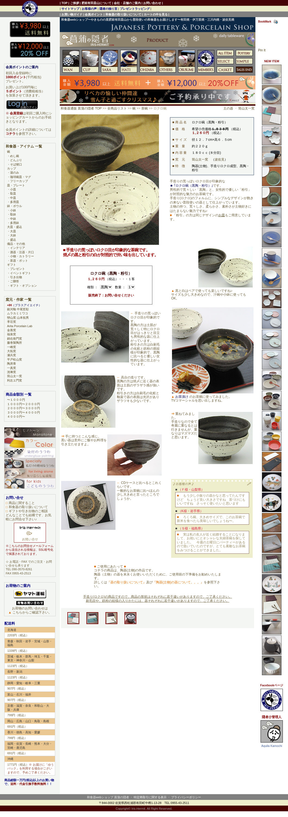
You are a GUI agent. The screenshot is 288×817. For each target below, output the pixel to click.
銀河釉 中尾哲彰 (18, 309)
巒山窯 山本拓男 (18, 317)
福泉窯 (11, 334)
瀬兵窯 (11, 355)
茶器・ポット (19, 260)
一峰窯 (11, 347)
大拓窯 (11, 351)
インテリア (17, 247)
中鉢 (13, 218)
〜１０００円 (16, 399)
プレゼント (17, 268)
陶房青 (11, 363)
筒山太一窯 (246, 108)
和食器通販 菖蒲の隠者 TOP (81, 108)
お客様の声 (89, 8)
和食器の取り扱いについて (123, 14)
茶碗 (144, 108)
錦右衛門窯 (14, 338)
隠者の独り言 (108, 8)
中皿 (13, 197)
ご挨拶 (74, 3)
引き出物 (16, 277)
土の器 (228, 108)
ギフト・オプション (23, 285)
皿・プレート (16, 185)
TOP (64, 3)
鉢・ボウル (14, 206)
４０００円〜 (16, 416)
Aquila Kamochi (271, 745)
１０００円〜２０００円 (23, 404)
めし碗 (14, 156)
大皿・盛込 (14, 226)
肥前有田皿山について (96, 3)
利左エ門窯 (14, 380)
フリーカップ (19, 181)
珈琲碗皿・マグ (20, 177)
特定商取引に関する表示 (150, 797)
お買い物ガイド (71, 14)
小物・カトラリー (22, 256)
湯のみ (14, 172)
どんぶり (16, 160)
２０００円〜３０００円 (23, 408)
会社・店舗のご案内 (127, 3)
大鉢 (13, 235)
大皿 (13, 231)
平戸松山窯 (14, 359)
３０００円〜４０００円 (23, 412)
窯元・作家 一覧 (19, 300)
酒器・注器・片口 (22, 252)
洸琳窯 (11, 372)
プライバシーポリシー (186, 797)
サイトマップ (70, 8)
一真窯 (11, 368)
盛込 (13, 239)
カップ (11, 168)
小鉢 (13, 210)
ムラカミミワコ (17, 313)
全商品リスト (117, 108)
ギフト (11, 264)
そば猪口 (16, 164)
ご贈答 (14, 281)
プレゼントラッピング (135, 8)
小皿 (13, 189)
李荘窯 (11, 321)
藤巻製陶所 (14, 342)
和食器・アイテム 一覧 (24, 146)
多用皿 (14, 202)
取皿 (13, 193)
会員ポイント (94, 14)
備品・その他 (16, 243)
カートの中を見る (156, 14)
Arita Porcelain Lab (19, 326)
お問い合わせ (152, 3)
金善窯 (11, 330)
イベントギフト (20, 273)
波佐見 (219, 159)
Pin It (261, 50)
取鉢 (13, 214)
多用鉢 (14, 222)
